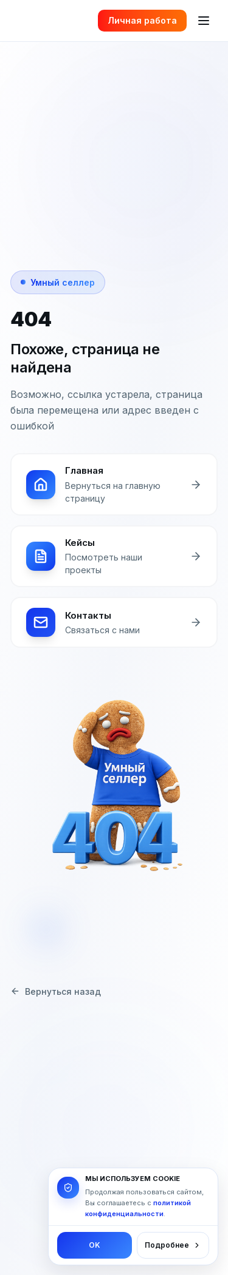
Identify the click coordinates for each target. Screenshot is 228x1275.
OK (94, 1245)
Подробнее (173, 1245)
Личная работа (142, 20)
